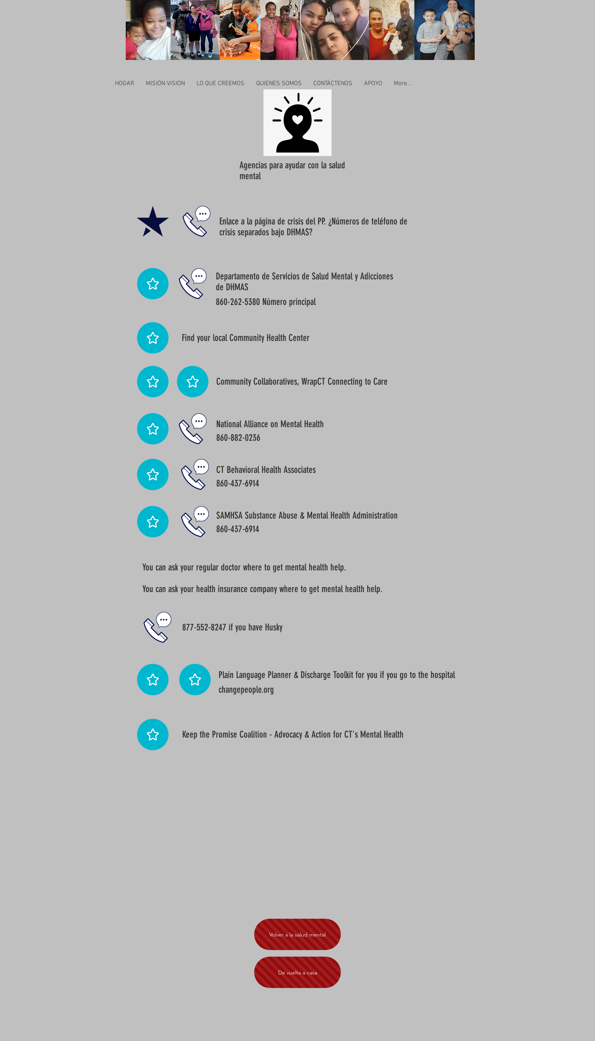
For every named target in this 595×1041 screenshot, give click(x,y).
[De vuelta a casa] (297, 972)
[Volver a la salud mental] (297, 934)
